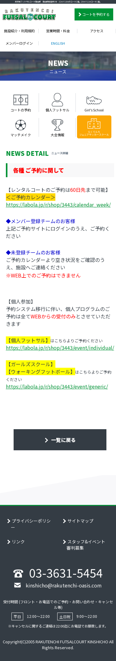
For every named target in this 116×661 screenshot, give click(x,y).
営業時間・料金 (58, 30)
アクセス (96, 30)
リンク (18, 541)
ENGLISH (58, 43)
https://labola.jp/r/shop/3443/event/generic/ (57, 386)
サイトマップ (80, 521)
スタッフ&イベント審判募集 (86, 544)
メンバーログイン (19, 43)
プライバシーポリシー (31, 524)
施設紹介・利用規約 (19, 30)
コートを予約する (96, 14)
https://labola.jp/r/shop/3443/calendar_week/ (58, 204)
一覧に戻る (63, 439)
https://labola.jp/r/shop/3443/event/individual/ (60, 347)
